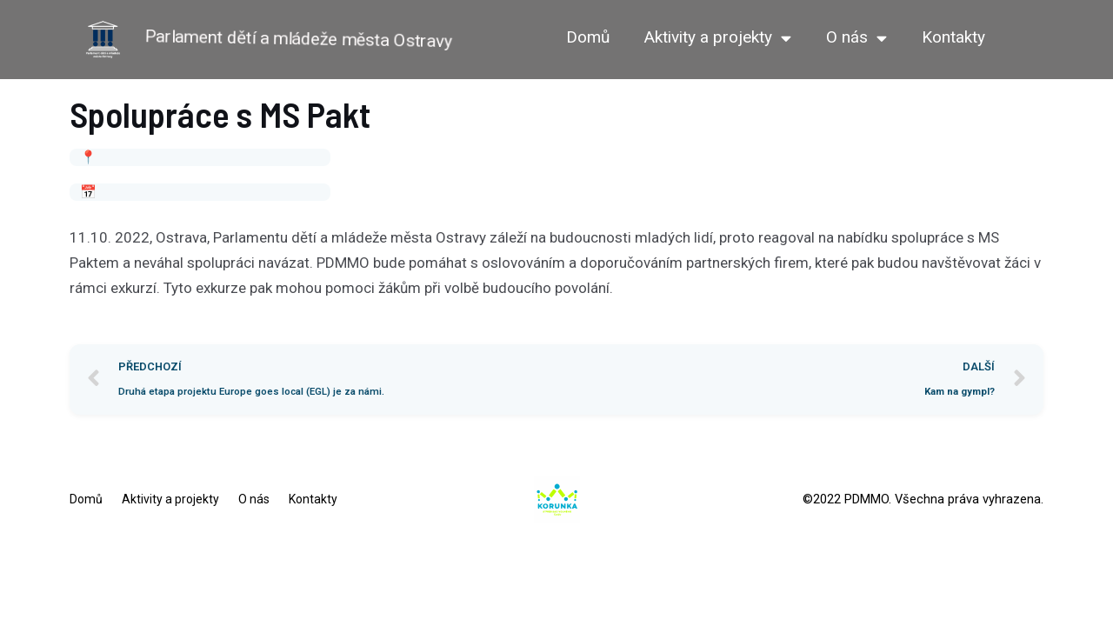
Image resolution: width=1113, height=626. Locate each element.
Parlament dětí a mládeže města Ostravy (298, 38)
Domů (588, 37)
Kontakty (953, 37)
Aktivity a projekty (717, 38)
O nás (856, 38)
